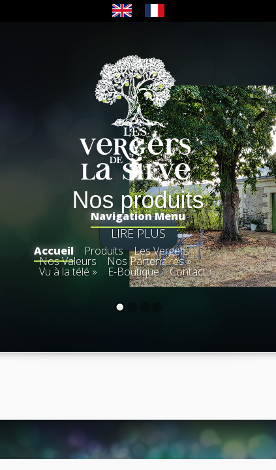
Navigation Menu (138, 217)
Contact (188, 271)
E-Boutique (133, 271)
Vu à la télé (68, 271)
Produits (103, 250)
